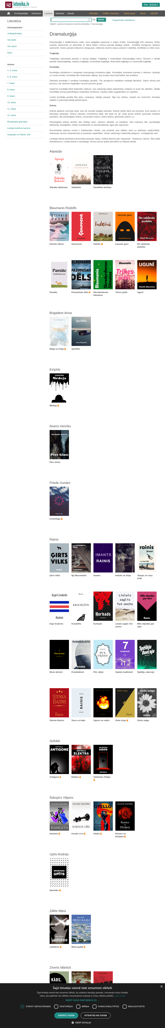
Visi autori (12, 46)
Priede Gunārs (60, 483)
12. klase (11, 115)
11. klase (11, 109)
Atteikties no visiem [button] (95, 1015)
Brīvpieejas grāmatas (17, 121)
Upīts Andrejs (59, 854)
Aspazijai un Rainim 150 (18, 134)
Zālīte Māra (58, 911)
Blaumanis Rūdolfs (63, 208)
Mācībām (93, 13)
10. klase (11, 102)
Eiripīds (55, 369)
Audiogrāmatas (14, 33)
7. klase (11, 83)
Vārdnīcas (36, 13)
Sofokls (55, 741)
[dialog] (82, 1005)
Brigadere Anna (61, 313)
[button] (82, 1000)
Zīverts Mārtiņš (60, 967)
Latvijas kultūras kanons (18, 128)
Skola (142, 13)
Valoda (70, 13)
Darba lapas (129, 13)
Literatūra (14, 21)
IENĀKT (153, 4)
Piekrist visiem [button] (66, 1015)
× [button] (161, 986)
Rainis (54, 539)
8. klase (11, 89)
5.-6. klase (12, 77)
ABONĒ (154, 13)
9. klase (11, 96)
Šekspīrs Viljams (61, 797)
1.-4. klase (12, 70)
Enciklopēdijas (21, 13)
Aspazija (56, 151)
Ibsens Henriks (60, 426)
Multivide (60, 13)
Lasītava (48, 13)
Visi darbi (11, 40)
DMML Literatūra (111, 13)
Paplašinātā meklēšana (123, 20)
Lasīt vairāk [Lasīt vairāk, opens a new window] (120, 995)
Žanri (9, 53)
